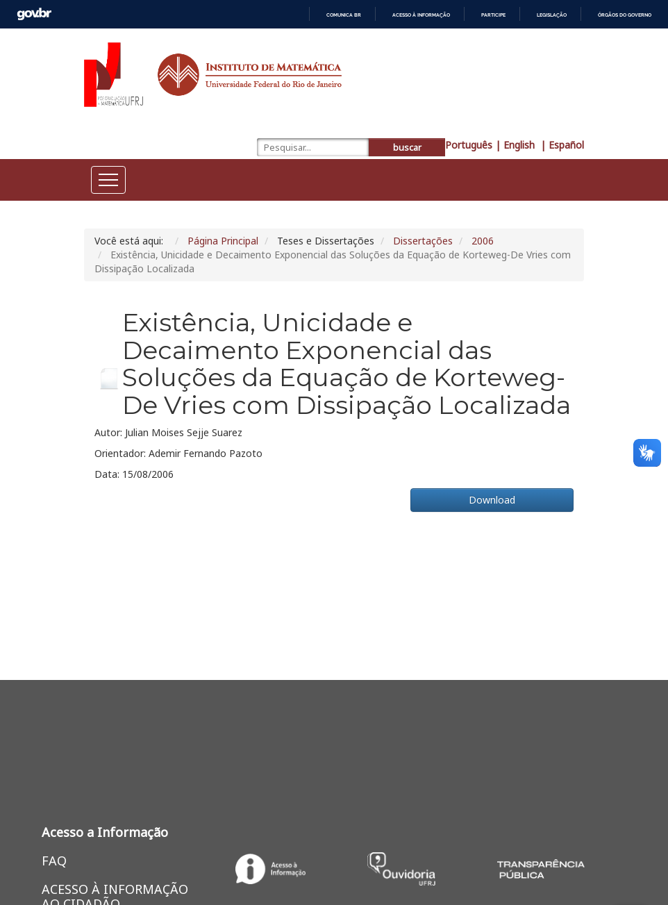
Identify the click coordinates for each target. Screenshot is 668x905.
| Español (562, 144)
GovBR (34, 14)
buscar (407, 147)
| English (516, 144)
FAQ (54, 860)
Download (492, 499)
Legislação (552, 15)
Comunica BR (343, 15)
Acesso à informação (421, 15)
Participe (493, 15)
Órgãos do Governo (624, 15)
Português (468, 144)
